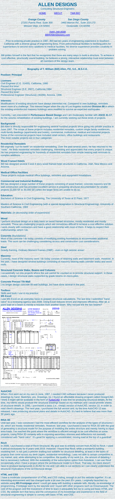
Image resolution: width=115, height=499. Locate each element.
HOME (42, 13)
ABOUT (58, 13)
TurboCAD (54, 399)
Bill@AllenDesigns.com (57, 34)
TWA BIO (75, 13)
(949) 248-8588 (57, 32)
